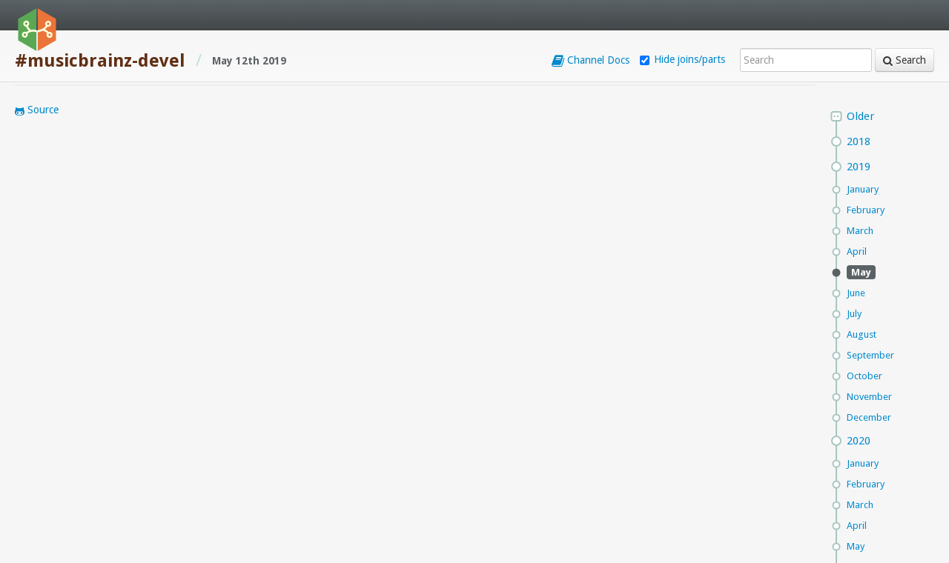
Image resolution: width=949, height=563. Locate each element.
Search (904, 60)
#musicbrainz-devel (100, 60)
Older (860, 116)
